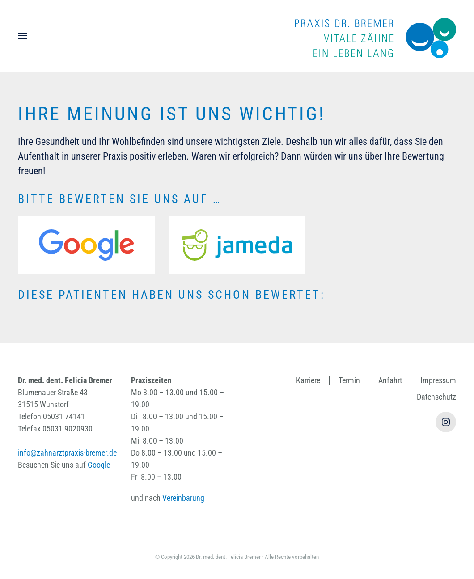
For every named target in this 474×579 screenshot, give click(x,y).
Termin (349, 380)
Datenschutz (436, 396)
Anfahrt (390, 380)
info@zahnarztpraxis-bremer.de (67, 452)
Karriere (308, 380)
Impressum (438, 380)
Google (99, 464)
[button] (22, 36)
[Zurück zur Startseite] (375, 36)
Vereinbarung (183, 498)
